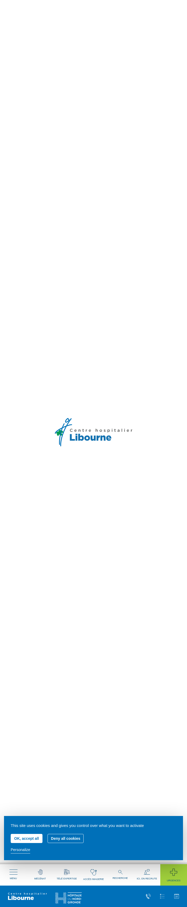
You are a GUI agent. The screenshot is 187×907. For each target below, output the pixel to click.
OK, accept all (26, 838)
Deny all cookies (65, 838)
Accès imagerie (93, 874)
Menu (13, 875)
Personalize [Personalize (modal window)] (20, 850)
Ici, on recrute (147, 874)
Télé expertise (67, 874)
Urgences (173, 875)
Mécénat (40, 874)
